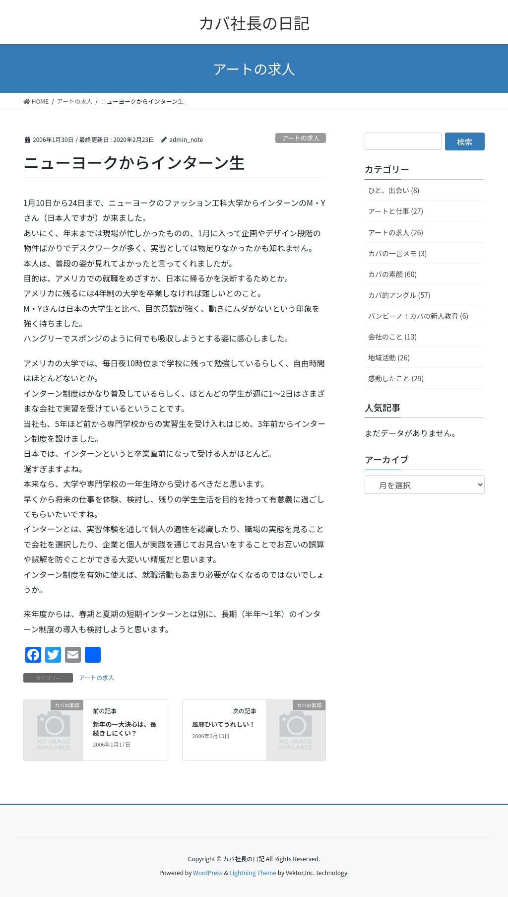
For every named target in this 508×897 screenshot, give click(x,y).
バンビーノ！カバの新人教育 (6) (418, 316)
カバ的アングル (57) (399, 295)
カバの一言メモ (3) (397, 253)
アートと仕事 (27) (395, 211)
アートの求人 (300, 137)
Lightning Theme (252, 872)
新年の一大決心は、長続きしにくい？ (124, 728)
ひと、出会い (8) (393, 190)
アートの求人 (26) (395, 232)
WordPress (208, 872)
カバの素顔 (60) (392, 274)
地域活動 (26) (389, 357)
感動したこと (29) (396, 378)
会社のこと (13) (392, 337)
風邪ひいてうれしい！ (223, 724)
